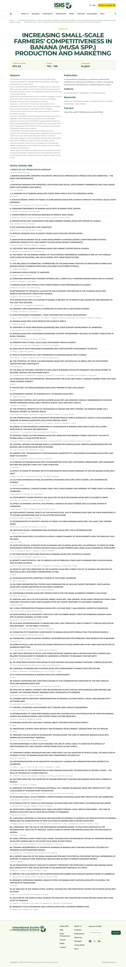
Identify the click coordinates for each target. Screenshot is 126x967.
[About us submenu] (29, 13)
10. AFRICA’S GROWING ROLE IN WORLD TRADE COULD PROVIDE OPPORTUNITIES (46, 233)
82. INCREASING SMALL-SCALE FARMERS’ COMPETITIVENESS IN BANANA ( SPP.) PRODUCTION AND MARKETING (62, 797)
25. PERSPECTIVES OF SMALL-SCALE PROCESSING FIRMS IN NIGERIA (43, 342)
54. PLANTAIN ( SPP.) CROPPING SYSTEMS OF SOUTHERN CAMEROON (43, 578)
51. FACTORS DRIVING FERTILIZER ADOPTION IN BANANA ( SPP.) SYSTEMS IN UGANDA (50, 554)
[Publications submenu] (53, 13)
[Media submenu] (74, 13)
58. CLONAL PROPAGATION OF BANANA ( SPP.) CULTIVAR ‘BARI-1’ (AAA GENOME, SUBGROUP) (59, 608)
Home (12, 20)
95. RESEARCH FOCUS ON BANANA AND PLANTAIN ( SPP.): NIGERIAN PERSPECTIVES (49, 907)
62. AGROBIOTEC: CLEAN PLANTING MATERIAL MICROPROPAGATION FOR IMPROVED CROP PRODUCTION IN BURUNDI (62, 638)
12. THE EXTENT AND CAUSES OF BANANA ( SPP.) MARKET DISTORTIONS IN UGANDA (49, 248)
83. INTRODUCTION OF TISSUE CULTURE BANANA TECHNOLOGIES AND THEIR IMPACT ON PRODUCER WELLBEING (60, 803)
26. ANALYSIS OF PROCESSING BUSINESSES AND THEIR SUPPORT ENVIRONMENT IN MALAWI (53, 349)
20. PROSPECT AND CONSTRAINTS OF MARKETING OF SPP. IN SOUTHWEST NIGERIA (49, 309)
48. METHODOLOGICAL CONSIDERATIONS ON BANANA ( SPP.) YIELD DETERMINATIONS (51, 530)
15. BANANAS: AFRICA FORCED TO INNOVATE (29, 272)
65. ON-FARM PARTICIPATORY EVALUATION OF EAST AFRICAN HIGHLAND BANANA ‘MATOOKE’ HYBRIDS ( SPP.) (61, 662)
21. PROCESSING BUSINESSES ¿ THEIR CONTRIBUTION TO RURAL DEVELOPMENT (48, 315)
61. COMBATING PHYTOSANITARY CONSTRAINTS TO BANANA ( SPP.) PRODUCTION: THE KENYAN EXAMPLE (59, 632)
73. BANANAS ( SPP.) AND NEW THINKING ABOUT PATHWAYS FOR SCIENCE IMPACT (49, 723)
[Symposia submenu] (40, 13)
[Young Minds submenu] (97, 13)
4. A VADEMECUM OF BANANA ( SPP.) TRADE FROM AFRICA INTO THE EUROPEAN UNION (51, 193)
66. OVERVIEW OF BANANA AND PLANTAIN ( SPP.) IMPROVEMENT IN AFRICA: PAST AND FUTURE (55, 668)
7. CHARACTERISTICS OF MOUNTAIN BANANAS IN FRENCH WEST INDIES (41, 215)
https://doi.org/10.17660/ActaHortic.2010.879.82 (83, 112)
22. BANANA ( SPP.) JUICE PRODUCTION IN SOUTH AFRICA (38, 321)
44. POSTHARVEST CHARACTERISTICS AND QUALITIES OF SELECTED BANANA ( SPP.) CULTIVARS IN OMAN (59, 497)
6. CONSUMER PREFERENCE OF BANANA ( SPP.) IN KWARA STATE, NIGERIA (45, 209)
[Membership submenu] (66, 13)
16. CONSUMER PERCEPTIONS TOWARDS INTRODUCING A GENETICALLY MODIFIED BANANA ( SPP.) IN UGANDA (61, 279)
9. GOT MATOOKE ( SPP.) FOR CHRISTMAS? (31, 227)
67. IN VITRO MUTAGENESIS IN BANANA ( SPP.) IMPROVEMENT (40, 675)
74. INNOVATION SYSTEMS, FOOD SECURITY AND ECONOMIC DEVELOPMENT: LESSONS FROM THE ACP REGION (59, 729)
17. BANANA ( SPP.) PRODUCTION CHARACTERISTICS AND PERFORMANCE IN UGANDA (50, 285)
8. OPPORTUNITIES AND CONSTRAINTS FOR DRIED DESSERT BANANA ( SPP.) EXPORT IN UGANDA (55, 221)
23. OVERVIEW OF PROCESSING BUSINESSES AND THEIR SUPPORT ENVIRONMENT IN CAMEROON (56, 327)
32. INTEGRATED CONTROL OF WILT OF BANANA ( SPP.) (41, 394)
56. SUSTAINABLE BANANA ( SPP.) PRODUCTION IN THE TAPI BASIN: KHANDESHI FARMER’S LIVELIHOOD (58, 593)
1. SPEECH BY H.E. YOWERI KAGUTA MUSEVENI (30, 170)
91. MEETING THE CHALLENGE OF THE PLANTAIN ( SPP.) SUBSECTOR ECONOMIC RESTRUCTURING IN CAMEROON (62, 874)
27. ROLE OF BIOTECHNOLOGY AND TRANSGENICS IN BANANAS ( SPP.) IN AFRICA (48, 355)
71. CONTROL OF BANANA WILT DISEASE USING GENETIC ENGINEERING (49, 707)
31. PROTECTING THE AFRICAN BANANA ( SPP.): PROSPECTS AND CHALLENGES (47, 388)
